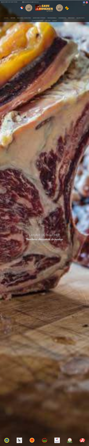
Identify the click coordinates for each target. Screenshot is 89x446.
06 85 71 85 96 (14, 2)
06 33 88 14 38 (6, 2)
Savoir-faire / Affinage (39, 18)
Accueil (6, 18)
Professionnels (51, 18)
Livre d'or (47, 20)
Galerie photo (80, 18)
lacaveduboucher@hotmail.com (31, 2)
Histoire (13, 18)
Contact (54, 20)
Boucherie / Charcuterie (24, 18)
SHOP (84, 4)
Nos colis (71, 18)
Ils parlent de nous (37, 20)
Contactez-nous (44, 246)
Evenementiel (62, 18)
